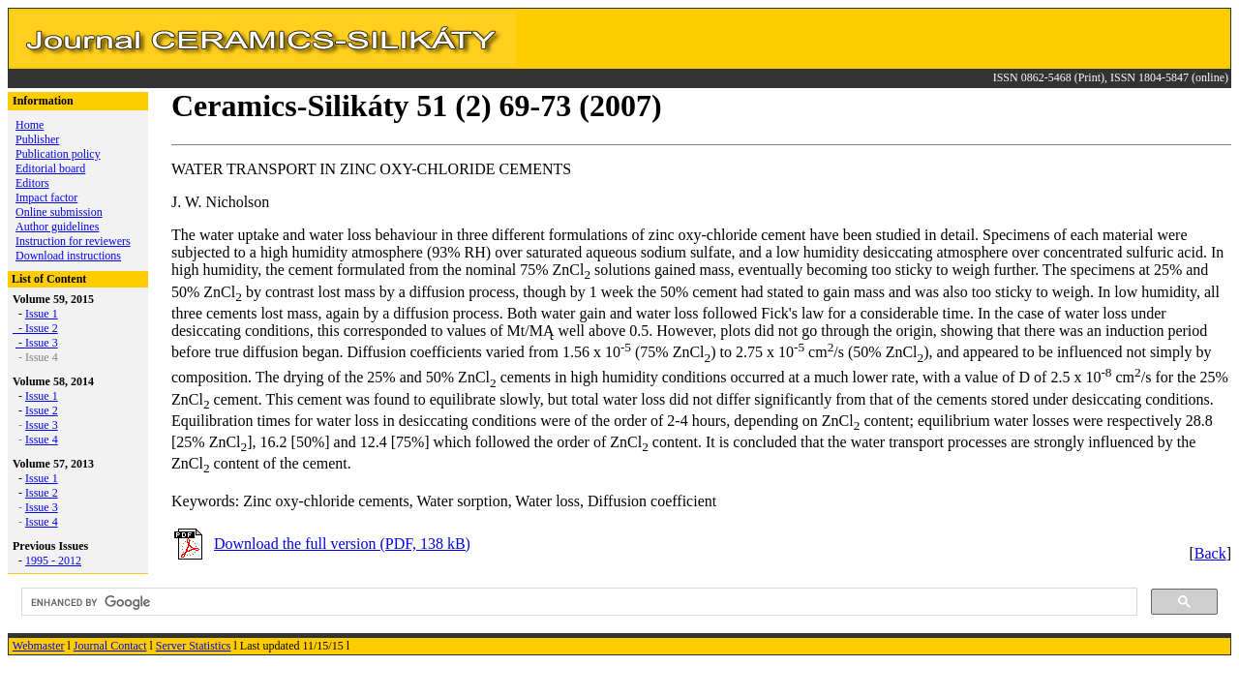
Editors (32, 183)
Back (1210, 553)
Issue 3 (41, 425)
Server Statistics (193, 645)
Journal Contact (110, 645)
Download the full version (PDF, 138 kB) (342, 543)
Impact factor (46, 197)
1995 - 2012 (53, 560)
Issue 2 (41, 328)
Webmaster (39, 645)
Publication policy (58, 154)
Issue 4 (41, 439)
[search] (577, 602)
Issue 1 (41, 313)
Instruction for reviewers (73, 241)
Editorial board (50, 168)
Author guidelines (57, 226)
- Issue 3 (36, 342)
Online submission (59, 212)
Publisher (37, 139)
